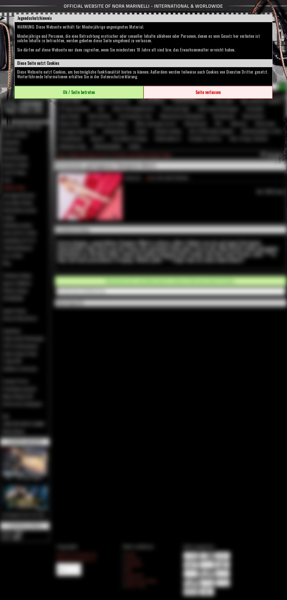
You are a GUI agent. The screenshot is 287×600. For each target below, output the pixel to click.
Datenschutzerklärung (119, 77)
